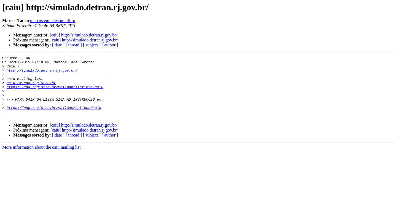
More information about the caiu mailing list (41, 158)
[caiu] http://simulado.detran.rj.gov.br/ (83, 35)
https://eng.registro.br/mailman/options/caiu (54, 118)
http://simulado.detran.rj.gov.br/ (42, 73)
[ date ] (58, 45)
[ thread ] (74, 45)
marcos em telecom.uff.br (52, 20)
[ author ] (110, 45)
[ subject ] (92, 45)
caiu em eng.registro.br (31, 88)
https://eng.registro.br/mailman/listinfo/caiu (55, 93)
